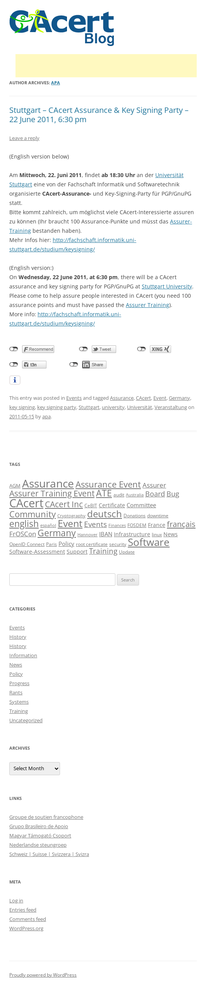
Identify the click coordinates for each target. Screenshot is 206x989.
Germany (179, 397)
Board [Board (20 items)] (155, 493)
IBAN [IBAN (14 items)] (105, 534)
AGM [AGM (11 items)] (15, 485)
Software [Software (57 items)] (149, 542)
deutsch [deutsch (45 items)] (104, 513)
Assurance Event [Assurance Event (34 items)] (108, 484)
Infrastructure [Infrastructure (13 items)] (132, 534)
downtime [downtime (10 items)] (157, 515)
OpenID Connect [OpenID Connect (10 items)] (27, 544)
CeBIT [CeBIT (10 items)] (90, 505)
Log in (16, 900)
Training (18, 711)
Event (160, 397)
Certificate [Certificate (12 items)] (112, 505)
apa (55, 82)
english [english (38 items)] (24, 524)
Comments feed (27, 919)
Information (23, 655)
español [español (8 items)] (48, 525)
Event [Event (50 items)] (70, 523)
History (17, 636)
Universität (139, 407)
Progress (19, 683)
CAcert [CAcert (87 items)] (26, 503)
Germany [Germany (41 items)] (57, 533)
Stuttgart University (167, 286)
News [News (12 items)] (170, 534)
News (15, 664)
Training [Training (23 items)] (103, 551)
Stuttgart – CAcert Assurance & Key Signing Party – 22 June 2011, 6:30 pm (99, 114)
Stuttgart (89, 407)
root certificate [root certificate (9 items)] (92, 544)
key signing (22, 407)
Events (74, 397)
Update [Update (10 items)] (127, 552)
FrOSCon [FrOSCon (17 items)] (22, 533)
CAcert (143, 397)
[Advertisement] (106, 65)
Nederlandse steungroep (38, 844)
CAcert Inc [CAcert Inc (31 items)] (64, 504)
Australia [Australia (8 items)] (135, 495)
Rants (15, 692)
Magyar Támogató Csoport (40, 835)
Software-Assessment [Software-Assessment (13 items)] (37, 551)
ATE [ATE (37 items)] (104, 493)
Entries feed (22, 909)
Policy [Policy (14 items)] (66, 543)
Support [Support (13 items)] (77, 551)
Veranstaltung (170, 407)
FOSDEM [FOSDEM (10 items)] (136, 525)
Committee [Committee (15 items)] (141, 505)
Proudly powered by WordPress (43, 975)
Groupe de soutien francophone (46, 816)
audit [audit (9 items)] (118, 495)
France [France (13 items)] (156, 525)
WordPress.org (26, 928)
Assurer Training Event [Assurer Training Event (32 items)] (51, 493)
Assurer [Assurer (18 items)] (154, 485)
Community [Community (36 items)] (32, 514)
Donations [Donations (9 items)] (135, 515)
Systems (19, 701)
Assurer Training (147, 305)
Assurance (122, 397)
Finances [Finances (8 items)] (117, 525)
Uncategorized (26, 720)
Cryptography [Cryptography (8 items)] (71, 515)
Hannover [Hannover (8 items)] (87, 534)
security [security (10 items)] (117, 544)
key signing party (56, 407)
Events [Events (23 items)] (95, 524)
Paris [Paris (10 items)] (51, 544)
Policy (16, 673)
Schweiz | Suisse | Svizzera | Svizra (49, 854)
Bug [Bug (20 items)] (173, 493)
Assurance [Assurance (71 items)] (48, 483)
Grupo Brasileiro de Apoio (38, 826)
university (113, 407)
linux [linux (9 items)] (157, 534)
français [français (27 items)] (181, 524)
